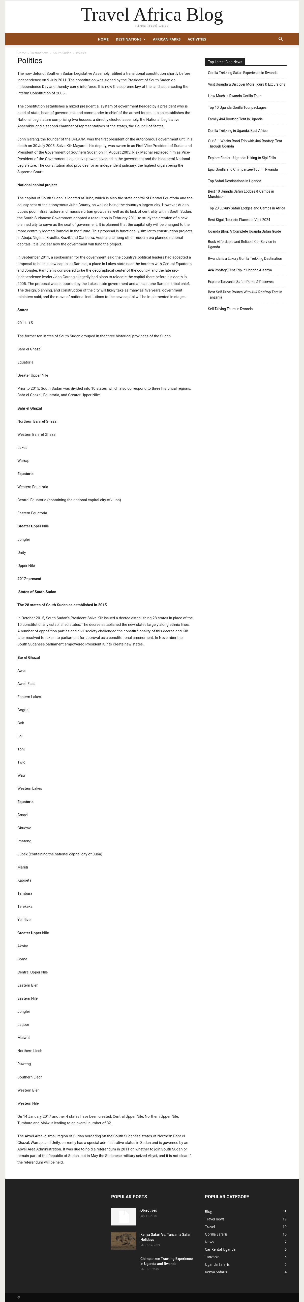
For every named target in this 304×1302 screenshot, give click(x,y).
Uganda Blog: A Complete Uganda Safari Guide (244, 231)
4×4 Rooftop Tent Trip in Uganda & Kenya (240, 270)
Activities (197, 39)
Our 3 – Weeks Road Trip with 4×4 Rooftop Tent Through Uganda (245, 143)
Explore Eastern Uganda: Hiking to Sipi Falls (242, 158)
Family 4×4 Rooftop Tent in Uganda (235, 119)
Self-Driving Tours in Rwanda (230, 309)
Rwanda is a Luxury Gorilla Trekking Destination (245, 259)
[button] (281, 39)
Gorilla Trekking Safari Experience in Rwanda (243, 73)
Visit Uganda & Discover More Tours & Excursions (246, 84)
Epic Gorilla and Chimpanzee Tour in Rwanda (243, 169)
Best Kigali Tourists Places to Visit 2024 (239, 220)
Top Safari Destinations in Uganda (234, 181)
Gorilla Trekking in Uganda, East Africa (237, 131)
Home (103, 39)
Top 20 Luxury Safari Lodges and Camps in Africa (246, 208)
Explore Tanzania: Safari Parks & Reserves (241, 282)
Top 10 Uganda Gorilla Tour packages (237, 107)
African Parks (167, 39)
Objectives (148, 1210)
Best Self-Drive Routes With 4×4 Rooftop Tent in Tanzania (245, 294)
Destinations (131, 39)
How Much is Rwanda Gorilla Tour (234, 96)
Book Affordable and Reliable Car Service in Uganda (242, 244)
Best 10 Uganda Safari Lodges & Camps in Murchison (241, 194)
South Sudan (62, 53)
